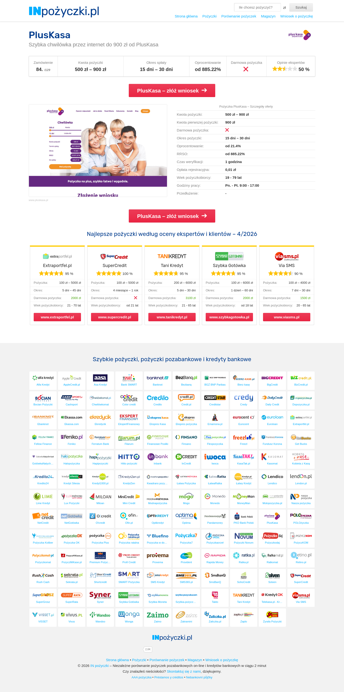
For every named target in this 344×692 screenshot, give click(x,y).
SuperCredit (115, 265)
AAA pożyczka (141, 677)
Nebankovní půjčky (199, 677)
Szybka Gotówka (229, 265)
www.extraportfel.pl (57, 317)
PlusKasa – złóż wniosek (172, 90)
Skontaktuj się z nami (184, 671)
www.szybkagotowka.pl (229, 317)
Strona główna (186, 16)
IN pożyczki (99, 666)
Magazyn (268, 16)
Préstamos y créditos (168, 677)
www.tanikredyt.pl (172, 317)
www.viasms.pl (287, 317)
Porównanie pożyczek (238, 16)
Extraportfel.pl (57, 265)
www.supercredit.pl (114, 317)
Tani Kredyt (172, 265)
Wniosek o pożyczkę (296, 16)
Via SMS (287, 265)
